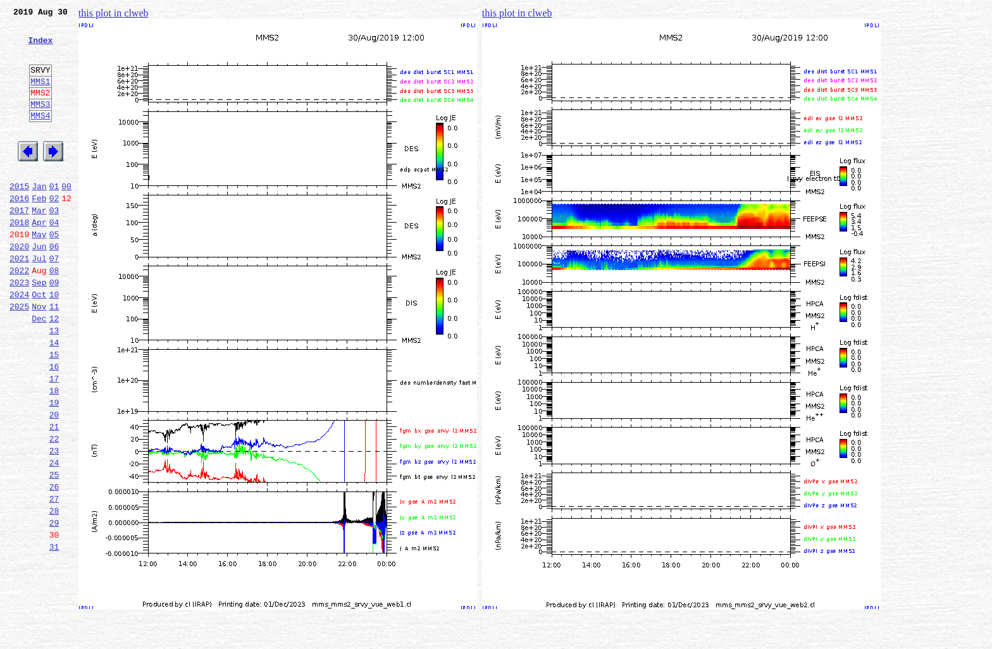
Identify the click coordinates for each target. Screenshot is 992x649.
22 (54, 508)
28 (54, 592)
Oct (39, 341)
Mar (39, 244)
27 (54, 578)
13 (54, 383)
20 (54, 480)
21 (54, 494)
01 (54, 216)
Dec (39, 369)
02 (54, 230)
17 (54, 439)
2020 (19, 286)
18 (54, 453)
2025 (19, 355)
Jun (39, 286)
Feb (39, 230)
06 (54, 286)
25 (54, 550)
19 (54, 467)
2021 (19, 300)
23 (54, 522)
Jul (39, 300)
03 (54, 244)
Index (40, 47)
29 (54, 606)
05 (54, 272)
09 (54, 327)
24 (54, 536)
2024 (19, 341)
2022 (19, 313)
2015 (19, 216)
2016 (19, 230)
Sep (39, 327)
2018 (19, 258)
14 (54, 397)
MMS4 (40, 136)
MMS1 (40, 96)
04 (54, 258)
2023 (19, 327)
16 (54, 425)
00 (66, 216)
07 (54, 300)
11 (54, 355)
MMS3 (40, 122)
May (39, 272)
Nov (39, 355)
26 (54, 564)
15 (54, 411)
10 (54, 341)
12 (54, 369)
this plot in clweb (113, 13)
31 (54, 634)
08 (54, 313)
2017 (19, 244)
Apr (39, 258)
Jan (39, 216)
